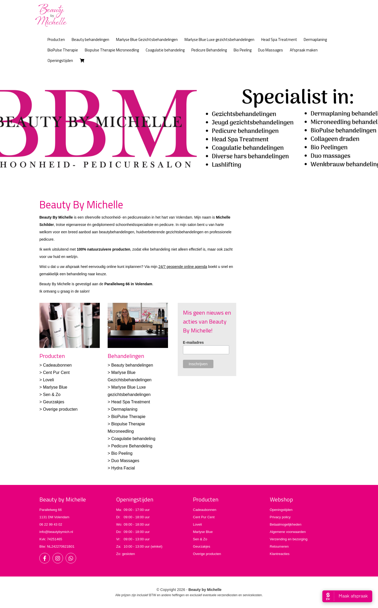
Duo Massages (270, 50)
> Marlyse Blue (53, 387)
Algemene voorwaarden (288, 532)
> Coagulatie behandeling (131, 438)
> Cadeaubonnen (55, 365)
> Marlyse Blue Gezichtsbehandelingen (129, 376)
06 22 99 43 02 (50, 524)
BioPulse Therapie (63, 50)
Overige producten (207, 554)
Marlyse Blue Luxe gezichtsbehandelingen (219, 39)
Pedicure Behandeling (209, 50)
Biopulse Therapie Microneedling (112, 50)
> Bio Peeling (120, 453)
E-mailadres (193, 342)
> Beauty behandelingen (130, 365)
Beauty (90, 39)
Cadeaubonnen (204, 510)
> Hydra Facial (121, 468)
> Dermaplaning (122, 409)
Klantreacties (280, 554)
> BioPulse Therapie (126, 416)
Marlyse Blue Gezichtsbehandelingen (147, 39)
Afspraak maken (304, 50)
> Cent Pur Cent (54, 372)
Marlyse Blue (203, 532)
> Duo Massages (123, 460)
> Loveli (46, 380)
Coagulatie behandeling (165, 50)
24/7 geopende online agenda (182, 267)
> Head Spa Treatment (129, 402)
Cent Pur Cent (203, 517)
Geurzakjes (201, 546)
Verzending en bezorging (289, 539)
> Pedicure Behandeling (130, 446)
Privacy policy (280, 517)
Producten (56, 39)
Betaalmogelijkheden (286, 524)
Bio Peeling (242, 50)
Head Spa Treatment (279, 39)
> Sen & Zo (50, 394)
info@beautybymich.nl (56, 532)
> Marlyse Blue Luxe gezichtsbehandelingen (129, 391)
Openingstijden (60, 60)
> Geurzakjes (51, 402)
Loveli (197, 524)
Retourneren (279, 546)
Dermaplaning (315, 39)
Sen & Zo (200, 539)
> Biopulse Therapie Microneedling (126, 427)
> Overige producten (58, 409)
